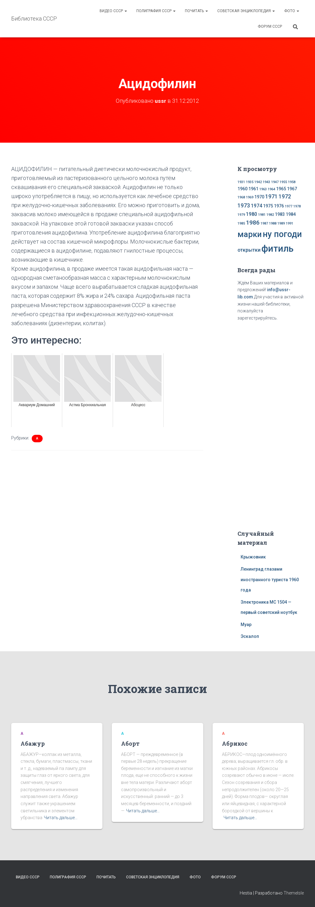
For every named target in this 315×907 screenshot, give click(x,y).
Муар (246, 624)
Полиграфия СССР (156, 11)
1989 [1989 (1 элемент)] (281, 223)
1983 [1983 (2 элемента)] (280, 214)
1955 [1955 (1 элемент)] (283, 182)
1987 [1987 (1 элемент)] (264, 223)
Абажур (33, 743)
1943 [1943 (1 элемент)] (266, 182)
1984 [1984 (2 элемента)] (291, 214)
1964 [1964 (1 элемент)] (271, 189)
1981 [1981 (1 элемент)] (262, 215)
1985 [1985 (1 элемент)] (241, 223)
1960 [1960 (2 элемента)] (242, 188)
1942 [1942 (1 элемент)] (258, 182)
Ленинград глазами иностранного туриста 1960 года (270, 579)
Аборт (130, 743)
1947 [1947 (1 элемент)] (275, 182)
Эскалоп (250, 636)
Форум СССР (270, 26)
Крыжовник (253, 556)
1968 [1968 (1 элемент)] (241, 197)
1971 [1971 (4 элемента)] (271, 196)
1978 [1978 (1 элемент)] (297, 206)
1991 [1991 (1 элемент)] (289, 223)
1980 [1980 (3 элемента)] (251, 214)
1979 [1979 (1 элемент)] (241, 215)
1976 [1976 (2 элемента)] (279, 205)
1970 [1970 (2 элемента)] (259, 196)
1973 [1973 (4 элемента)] (243, 205)
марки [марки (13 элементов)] (249, 234)
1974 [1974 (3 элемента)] (256, 206)
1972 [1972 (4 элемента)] (285, 196)
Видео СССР (113, 11)
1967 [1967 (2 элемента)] (292, 188)
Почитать (196, 11)
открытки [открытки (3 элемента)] (249, 250)
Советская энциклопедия (246, 11)
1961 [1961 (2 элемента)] (253, 188)
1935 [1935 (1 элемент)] (249, 182)
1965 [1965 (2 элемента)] (281, 188)
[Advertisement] (276, 424)
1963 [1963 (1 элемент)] (263, 189)
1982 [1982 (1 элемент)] (270, 215)
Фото (291, 11)
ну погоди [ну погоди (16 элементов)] (282, 234)
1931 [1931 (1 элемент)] (241, 182)
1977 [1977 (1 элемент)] (288, 206)
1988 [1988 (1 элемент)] (272, 223)
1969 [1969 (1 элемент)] (249, 197)
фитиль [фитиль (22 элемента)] (277, 248)
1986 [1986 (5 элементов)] (253, 222)
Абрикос (234, 743)
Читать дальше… (61, 817)
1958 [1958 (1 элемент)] (291, 182)
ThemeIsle (294, 892)
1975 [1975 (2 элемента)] (268, 205)
